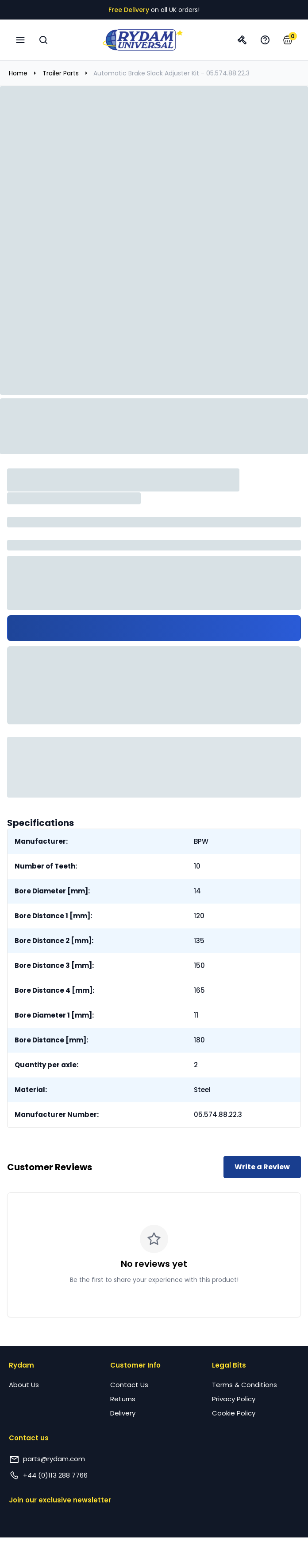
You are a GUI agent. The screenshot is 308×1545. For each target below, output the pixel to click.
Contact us (29, 1438)
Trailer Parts (60, 73)
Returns (122, 1398)
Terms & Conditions (244, 1384)
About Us (24, 1384)
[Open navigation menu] (20, 40)
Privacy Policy (233, 1398)
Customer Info (135, 1365)
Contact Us (129, 1384)
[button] (288, 40)
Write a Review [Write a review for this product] (262, 1167)
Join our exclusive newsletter (60, 1500)
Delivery (122, 1413)
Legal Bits (229, 1365)
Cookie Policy (233, 1413)
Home (18, 73)
